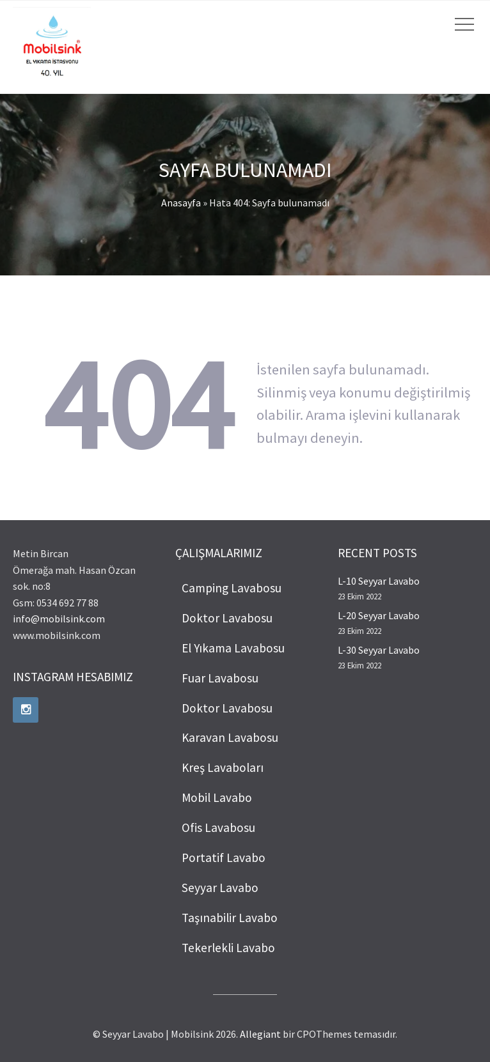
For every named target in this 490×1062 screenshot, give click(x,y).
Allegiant (260, 1033)
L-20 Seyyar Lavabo (379, 615)
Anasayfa (181, 202)
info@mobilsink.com (59, 618)
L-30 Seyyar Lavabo (379, 649)
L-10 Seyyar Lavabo (379, 580)
